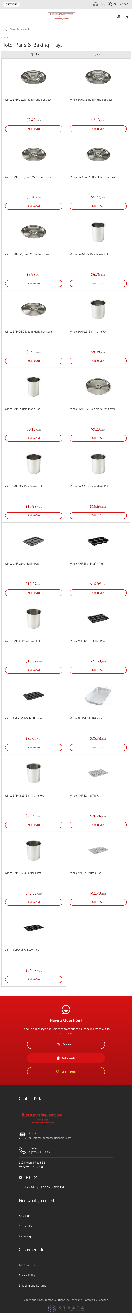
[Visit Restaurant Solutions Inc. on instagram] (28, 1177)
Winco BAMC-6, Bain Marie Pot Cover (27, 254)
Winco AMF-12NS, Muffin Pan (87, 640)
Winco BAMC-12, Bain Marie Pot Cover (92, 408)
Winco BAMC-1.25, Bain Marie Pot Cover (29, 99)
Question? (11, 4)
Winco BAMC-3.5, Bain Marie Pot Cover (28, 177)
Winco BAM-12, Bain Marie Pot (23, 872)
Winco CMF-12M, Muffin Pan (22, 563)
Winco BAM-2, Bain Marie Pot (22, 408)
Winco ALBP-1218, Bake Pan (86, 718)
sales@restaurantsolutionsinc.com (50, 1138)
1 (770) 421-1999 (39, 1152)
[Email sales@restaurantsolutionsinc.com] (95, 4)
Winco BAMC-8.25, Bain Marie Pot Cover (29, 331)
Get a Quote (66, 1058)
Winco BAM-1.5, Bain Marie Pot (88, 331)
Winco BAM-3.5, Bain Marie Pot (23, 486)
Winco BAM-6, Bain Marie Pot (22, 640)
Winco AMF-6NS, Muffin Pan (87, 563)
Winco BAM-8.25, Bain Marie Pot (24, 795)
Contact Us (65, 1044)
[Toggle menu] (5, 16)
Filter (35, 54)
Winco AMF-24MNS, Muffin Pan (24, 718)
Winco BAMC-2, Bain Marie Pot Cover (92, 99)
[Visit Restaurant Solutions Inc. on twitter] (35, 1177)
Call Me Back (118, 4)
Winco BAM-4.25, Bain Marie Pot (89, 486)
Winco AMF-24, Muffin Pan (85, 872)
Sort (97, 54)
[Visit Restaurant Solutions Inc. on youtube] (20, 1177)
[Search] (66, 29)
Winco (6, 37)
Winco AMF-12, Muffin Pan (85, 795)
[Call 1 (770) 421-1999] (103, 4)
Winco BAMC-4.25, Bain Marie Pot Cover (93, 177)
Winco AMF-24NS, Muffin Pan (22, 950)
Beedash (103, 1299)
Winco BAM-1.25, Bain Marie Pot (89, 254)
